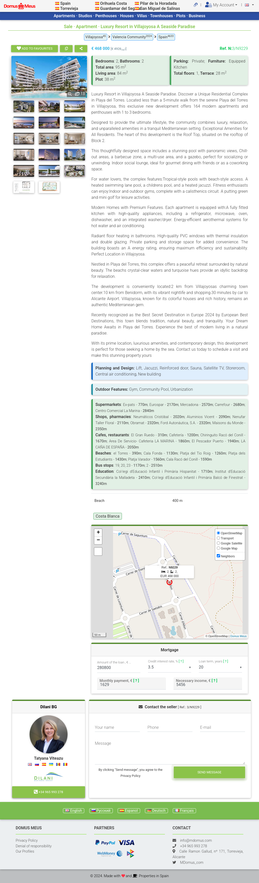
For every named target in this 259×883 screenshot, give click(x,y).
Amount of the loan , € (114, 662)
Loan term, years (213, 661)
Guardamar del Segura (120, 8)
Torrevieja (69, 8)
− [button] (98, 540)
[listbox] (169, 667)
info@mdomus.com (196, 840)
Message (103, 743)
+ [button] (98, 533)
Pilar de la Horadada (158, 3)
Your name (104, 727)
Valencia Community (132, 36)
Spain (65, 3)
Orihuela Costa (113, 3)
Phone (153, 727)
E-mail (205, 727)
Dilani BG (48, 706)
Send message (210, 772)
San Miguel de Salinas (160, 8)
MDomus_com (191, 862)
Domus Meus (238, 636)
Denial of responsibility (34, 846)
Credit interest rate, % (166, 661)
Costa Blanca (107, 516)
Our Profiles (25, 851)
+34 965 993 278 (48, 792)
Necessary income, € (196, 680)
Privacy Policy (27, 840)
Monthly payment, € (119, 680)
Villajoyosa (95, 36)
